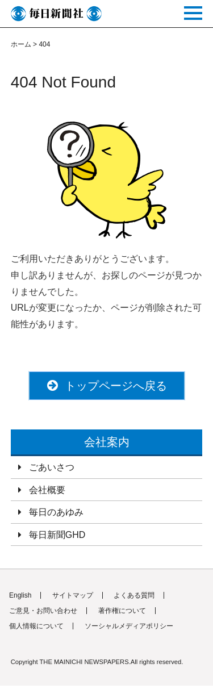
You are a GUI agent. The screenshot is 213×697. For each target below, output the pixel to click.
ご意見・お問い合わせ (43, 611)
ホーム (21, 44)
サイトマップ (72, 595)
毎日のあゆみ (56, 512)
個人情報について (36, 626)
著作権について (122, 611)
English (20, 595)
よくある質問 (134, 595)
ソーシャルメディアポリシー (129, 626)
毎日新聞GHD (57, 535)
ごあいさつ (51, 467)
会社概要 (47, 490)
